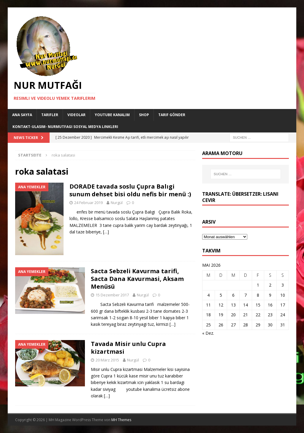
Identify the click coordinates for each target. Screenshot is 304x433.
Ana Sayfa (22, 114)
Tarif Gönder (171, 114)
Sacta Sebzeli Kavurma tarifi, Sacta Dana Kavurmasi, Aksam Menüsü (137, 278)
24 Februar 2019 (88, 202)
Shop (144, 114)
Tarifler (49, 114)
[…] (106, 232)
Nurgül (117, 202)
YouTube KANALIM (112, 114)
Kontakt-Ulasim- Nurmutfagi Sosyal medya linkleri (65, 126)
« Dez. (208, 333)
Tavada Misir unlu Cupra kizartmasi (128, 347)
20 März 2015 (107, 360)
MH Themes (121, 419)
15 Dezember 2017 (112, 295)
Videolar (76, 114)
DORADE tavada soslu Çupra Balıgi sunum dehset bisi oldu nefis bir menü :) (130, 190)
